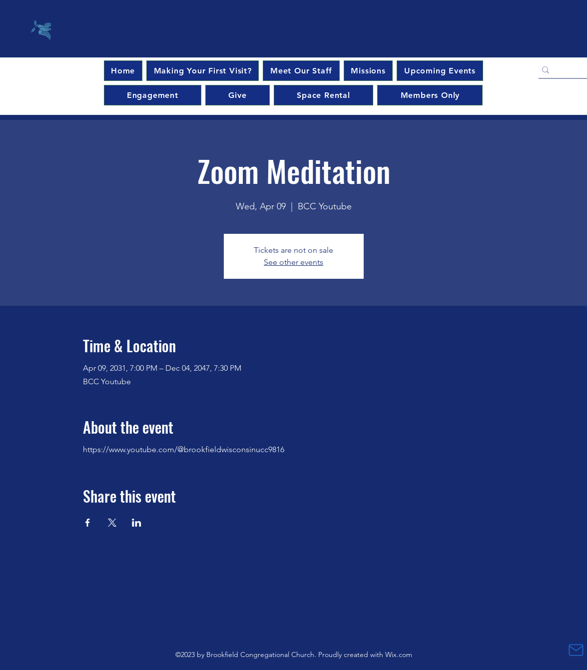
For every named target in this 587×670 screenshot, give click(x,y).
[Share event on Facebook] (87, 523)
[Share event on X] (112, 523)
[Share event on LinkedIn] (136, 523)
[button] (440, 70)
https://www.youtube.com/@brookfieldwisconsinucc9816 (183, 449)
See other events (293, 262)
